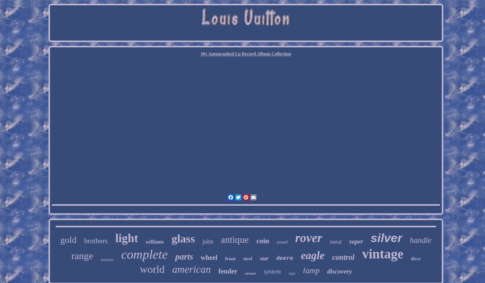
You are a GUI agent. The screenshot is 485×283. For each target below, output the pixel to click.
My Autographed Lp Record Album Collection (246, 53)
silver (386, 238)
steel (247, 258)
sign (291, 273)
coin (262, 241)
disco (416, 258)
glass (183, 238)
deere (284, 258)
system (272, 271)
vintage (383, 254)
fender (228, 271)
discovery (339, 271)
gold (68, 240)
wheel (209, 257)
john (207, 241)
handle (421, 240)
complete (144, 254)
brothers (96, 241)
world (152, 269)
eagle (313, 255)
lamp (311, 270)
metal (335, 242)
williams (155, 242)
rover (308, 238)
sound (282, 242)
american (191, 269)
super (356, 241)
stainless (107, 260)
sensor (250, 273)
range (82, 255)
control (343, 257)
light (126, 238)
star (264, 258)
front (230, 258)
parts (184, 256)
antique (235, 240)
